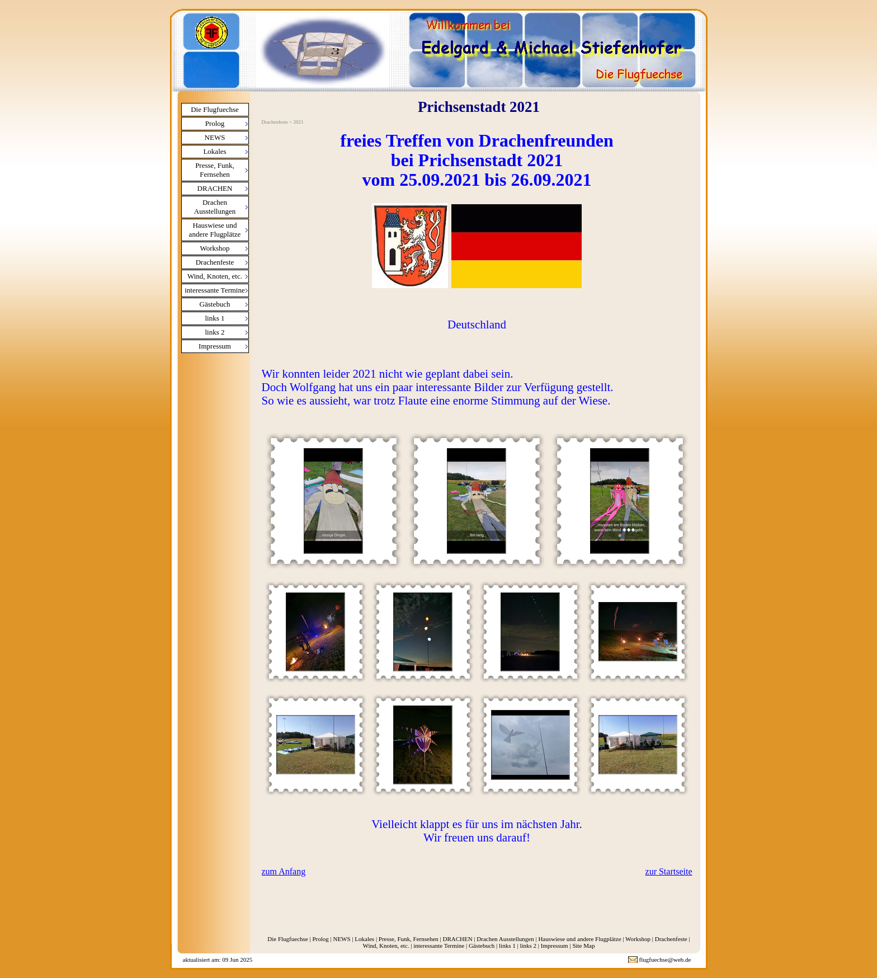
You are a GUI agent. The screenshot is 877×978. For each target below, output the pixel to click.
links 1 (214, 318)
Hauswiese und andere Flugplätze (215, 229)
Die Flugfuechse (215, 109)
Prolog (215, 123)
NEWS (215, 137)
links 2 (214, 332)
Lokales (214, 151)
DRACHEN (215, 188)
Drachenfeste (215, 262)
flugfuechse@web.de (665, 959)
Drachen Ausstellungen (214, 206)
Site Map (583, 945)
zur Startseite (668, 871)
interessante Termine (215, 290)
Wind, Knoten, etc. (214, 276)
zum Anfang (284, 871)
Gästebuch (215, 304)
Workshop (214, 248)
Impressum (215, 346)
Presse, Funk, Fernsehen (214, 169)
